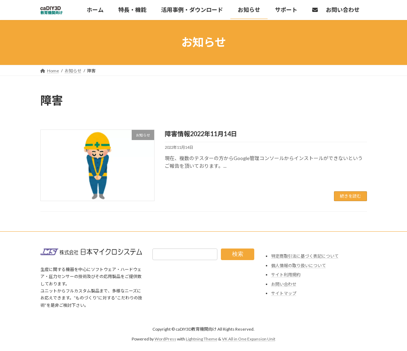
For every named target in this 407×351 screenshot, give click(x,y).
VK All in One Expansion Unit (248, 339)
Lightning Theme (201, 339)
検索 (237, 254)
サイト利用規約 (286, 274)
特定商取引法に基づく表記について (305, 256)
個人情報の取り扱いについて (298, 265)
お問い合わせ (283, 283)
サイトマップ (283, 293)
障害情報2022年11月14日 (201, 134)
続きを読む (350, 196)
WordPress (165, 339)
